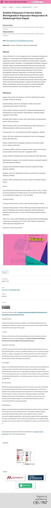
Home (4, 7)
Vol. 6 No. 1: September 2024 (23, 7)
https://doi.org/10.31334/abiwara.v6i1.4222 (19, 40)
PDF (5, 272)
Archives (11, 7)
